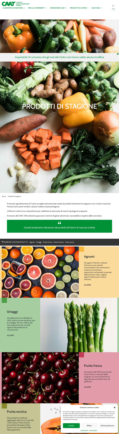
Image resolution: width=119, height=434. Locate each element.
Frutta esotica (58, 242)
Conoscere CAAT (58, 8)
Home (4, 196)
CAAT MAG (96, 8)
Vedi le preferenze (107, 426)
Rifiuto (89, 426)
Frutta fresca (47, 242)
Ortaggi (38, 242)
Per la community (37, 8)
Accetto (71, 426)
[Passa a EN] (113, 5)
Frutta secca (69, 242)
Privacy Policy (93, 430)
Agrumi (32, 242)
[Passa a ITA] (113, 8)
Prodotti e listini (79, 8)
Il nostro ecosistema (14, 8)
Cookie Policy (84, 430)
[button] (115, 407)
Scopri (87, 285)
